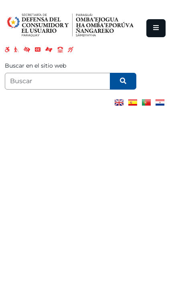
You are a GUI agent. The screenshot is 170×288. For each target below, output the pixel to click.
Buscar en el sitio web (35, 65)
